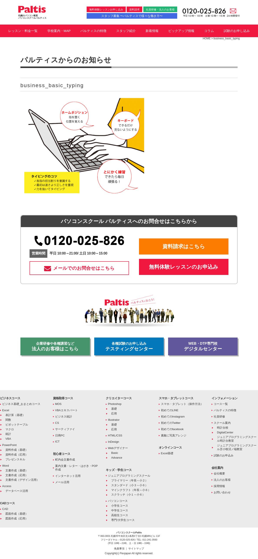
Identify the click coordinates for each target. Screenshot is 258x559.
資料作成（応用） (16, 454)
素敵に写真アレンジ (173, 435)
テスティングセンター (129, 346)
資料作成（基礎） (16, 449)
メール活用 (62, 482)
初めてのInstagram (173, 416)
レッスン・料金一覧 (23, 31)
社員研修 (219, 416)
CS (57, 422)
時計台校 (222, 427)
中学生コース (119, 510)
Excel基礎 (167, 453)
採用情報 (219, 486)
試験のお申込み (223, 455)
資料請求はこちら (183, 246)
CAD (5, 509)
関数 (8, 419)
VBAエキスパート (66, 410)
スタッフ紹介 (126, 31)
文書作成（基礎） (16, 470)
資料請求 (134, 9)
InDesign (113, 441)
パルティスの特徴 (93, 31)
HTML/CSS (115, 435)
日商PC (60, 435)
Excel (5, 410)
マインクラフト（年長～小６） (131, 490)
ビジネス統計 (63, 416)
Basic (114, 452)
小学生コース (119, 505)
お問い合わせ (222, 492)
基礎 (114, 408)
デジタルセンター (202, 346)
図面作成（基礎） (16, 513)
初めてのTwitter (170, 422)
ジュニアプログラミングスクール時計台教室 (236, 438)
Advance (116, 457)
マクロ (9, 429)
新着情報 (152, 31)
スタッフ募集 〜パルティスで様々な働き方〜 (132, 16)
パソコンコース (118, 500)
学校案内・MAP (59, 31)
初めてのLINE (170, 410)
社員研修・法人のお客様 (160, 9)
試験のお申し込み (237, 31)
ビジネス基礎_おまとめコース (21, 404)
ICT (57, 441)
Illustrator (113, 419)
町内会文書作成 (65, 459)
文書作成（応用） (16, 475)
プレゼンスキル (15, 459)
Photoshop (114, 404)
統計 (8, 434)
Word (5, 465)
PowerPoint (9, 445)
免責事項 (119, 548)
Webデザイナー (118, 448)
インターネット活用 (68, 475)
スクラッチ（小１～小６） (128, 494)
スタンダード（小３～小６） (129, 485)
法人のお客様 (222, 479)
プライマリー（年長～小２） (129, 480)
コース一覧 (221, 404)
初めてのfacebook (172, 429)
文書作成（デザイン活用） (22, 479)
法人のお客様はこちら (55, 346)
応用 (114, 413)
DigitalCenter (225, 432)
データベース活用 (16, 490)
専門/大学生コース (123, 520)
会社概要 (219, 473)
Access (6, 486)
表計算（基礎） (15, 415)
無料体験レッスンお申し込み (106, 9)
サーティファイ (65, 429)
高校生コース (119, 515)
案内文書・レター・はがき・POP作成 (76, 467)
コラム (209, 31)
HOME (207, 38)
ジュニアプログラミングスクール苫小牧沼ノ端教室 (236, 447)
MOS (58, 404)
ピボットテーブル (16, 424)
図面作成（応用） (16, 518)
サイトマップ (136, 548)
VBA (8, 438)
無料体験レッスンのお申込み (183, 267)
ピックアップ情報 (181, 31)
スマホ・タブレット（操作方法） (182, 404)
